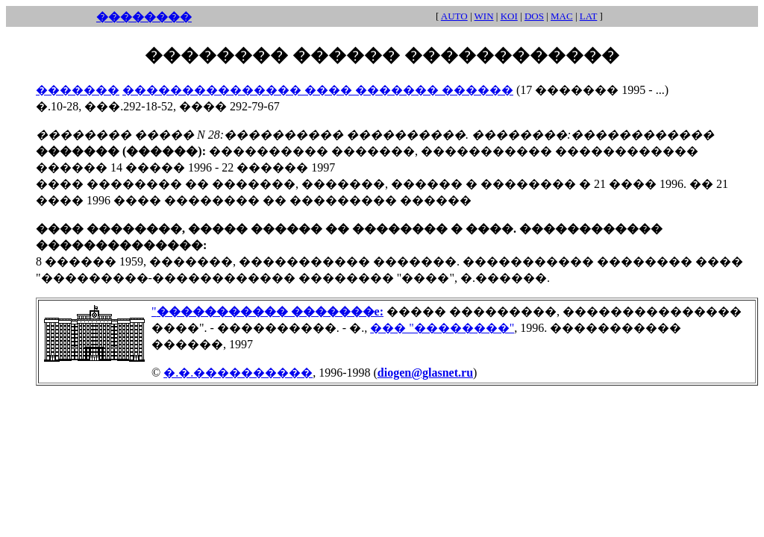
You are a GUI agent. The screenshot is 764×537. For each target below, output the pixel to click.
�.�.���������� (238, 372)
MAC (562, 16)
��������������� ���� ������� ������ (317, 90)
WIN (484, 16)
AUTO (454, 16)
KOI (509, 16)
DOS (534, 16)
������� (77, 90)
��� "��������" (442, 327)
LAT (589, 16)
